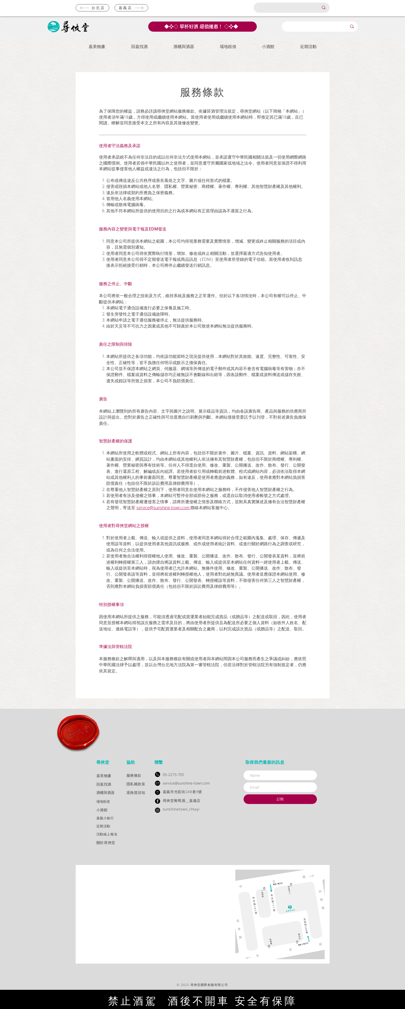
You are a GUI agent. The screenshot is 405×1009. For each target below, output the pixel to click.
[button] (97, 46)
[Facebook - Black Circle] (157, 801)
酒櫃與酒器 (105, 793)
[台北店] (92, 7)
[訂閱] (280, 799)
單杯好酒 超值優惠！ (201, 26)
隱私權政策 (135, 783)
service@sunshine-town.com (163, 507)
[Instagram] (157, 810)
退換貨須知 (135, 792)
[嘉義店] (131, 7)
